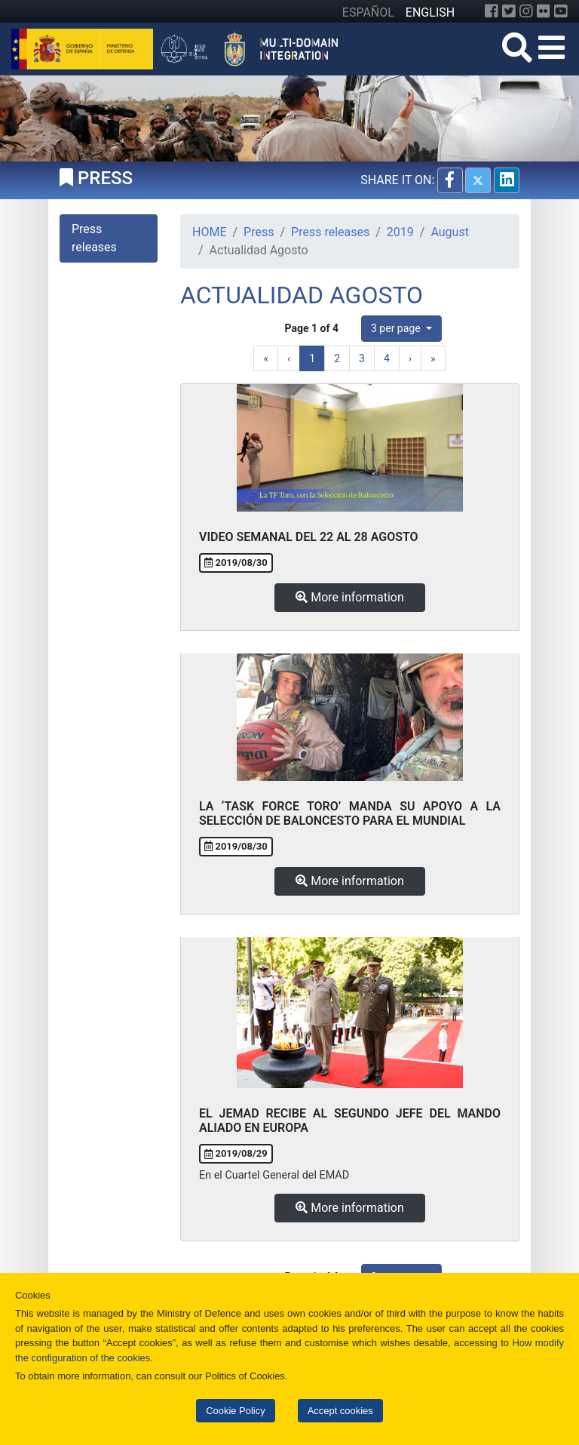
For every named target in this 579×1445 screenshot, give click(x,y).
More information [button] (349, 597)
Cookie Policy (235, 1410)
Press (259, 232)
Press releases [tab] (94, 238)
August (449, 232)
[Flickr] (543, 11)
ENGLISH (430, 12)
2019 (400, 232)
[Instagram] (526, 11)
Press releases (330, 232)
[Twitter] (509, 11)
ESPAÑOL (368, 12)
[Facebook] (491, 11)
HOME (209, 232)
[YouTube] (561, 11)
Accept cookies (340, 1410)
